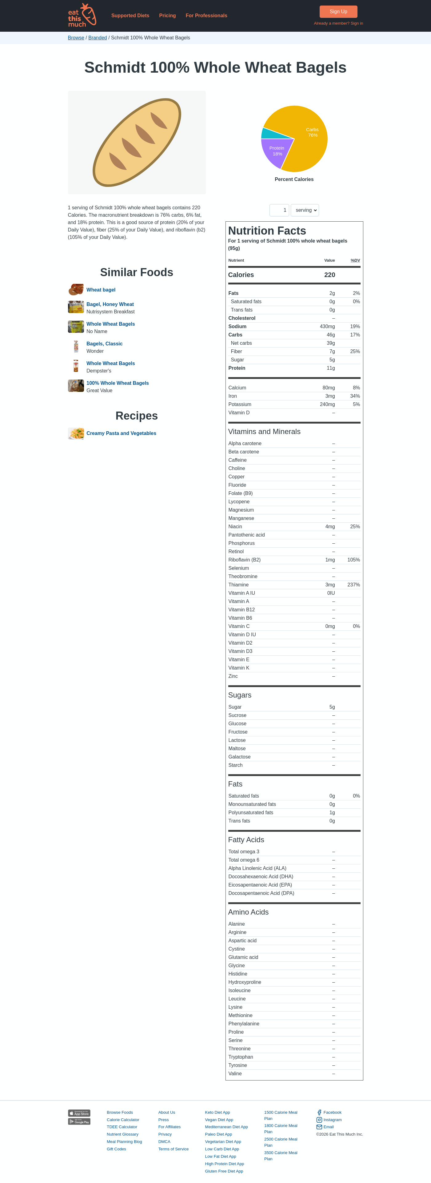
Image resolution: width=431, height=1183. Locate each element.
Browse (76, 37)
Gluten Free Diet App (224, 1171)
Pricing (167, 15)
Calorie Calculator (123, 1119)
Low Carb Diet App (222, 1149)
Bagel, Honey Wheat (110, 304)
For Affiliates (169, 1127)
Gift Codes (116, 1149)
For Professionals (206, 15)
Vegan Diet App (219, 1119)
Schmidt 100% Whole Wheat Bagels (215, 67)
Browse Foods (120, 1112)
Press (163, 1119)
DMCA (164, 1141)
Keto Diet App (217, 1112)
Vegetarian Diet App (223, 1141)
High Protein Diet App (224, 1163)
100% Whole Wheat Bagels (117, 383)
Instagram (329, 1120)
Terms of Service (173, 1149)
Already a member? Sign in (338, 23)
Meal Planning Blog (124, 1141)
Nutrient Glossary (122, 1134)
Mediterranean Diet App (226, 1127)
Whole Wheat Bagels (110, 324)
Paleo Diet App (218, 1134)
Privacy (165, 1134)
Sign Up (338, 11)
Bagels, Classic (104, 343)
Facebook (328, 1112)
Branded (97, 37)
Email (325, 1127)
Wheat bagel (100, 290)
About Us (166, 1112)
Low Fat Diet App (220, 1156)
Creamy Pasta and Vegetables (121, 434)
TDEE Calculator (122, 1127)
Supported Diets (130, 15)
